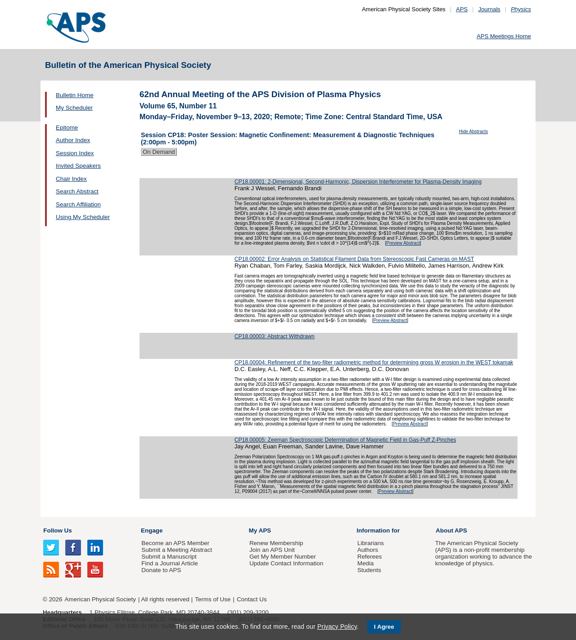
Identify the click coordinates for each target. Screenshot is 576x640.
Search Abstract (77, 191)
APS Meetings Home (504, 36)
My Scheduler (74, 107)
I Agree (384, 626)
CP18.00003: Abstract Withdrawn (274, 336)
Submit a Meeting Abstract (176, 549)
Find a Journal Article (169, 563)
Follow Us (57, 530)
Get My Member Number (282, 556)
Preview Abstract (402, 243)
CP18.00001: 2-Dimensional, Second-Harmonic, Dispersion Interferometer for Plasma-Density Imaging (358, 182)
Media (365, 563)
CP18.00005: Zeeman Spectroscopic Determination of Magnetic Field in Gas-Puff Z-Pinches (345, 440)
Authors (367, 549)
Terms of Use (212, 599)
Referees (369, 556)
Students (369, 570)
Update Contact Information (286, 563)
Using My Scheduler (83, 217)
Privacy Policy (337, 626)
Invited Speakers (78, 165)
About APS (451, 530)
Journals (489, 9)
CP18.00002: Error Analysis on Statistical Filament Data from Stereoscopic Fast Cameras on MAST (354, 259)
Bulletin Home (75, 95)
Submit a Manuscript (168, 556)
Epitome (67, 127)
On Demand (159, 151)
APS (462, 9)
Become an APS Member (175, 543)
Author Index (73, 140)
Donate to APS (161, 570)
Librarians (370, 543)
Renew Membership (276, 543)
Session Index (75, 153)
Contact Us (251, 599)
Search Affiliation (78, 204)
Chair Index (71, 178)
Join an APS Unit (272, 549)
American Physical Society (100, 599)
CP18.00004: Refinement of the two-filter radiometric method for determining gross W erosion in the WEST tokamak (373, 362)
